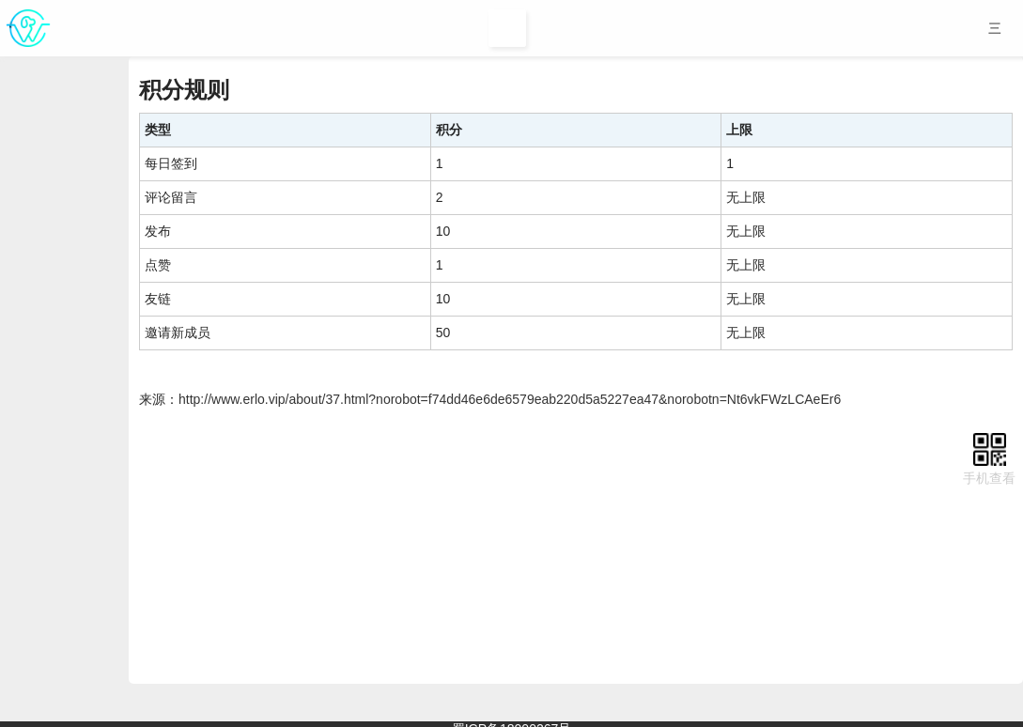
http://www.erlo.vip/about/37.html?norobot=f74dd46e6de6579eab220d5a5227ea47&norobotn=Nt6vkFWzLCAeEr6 (509, 399)
